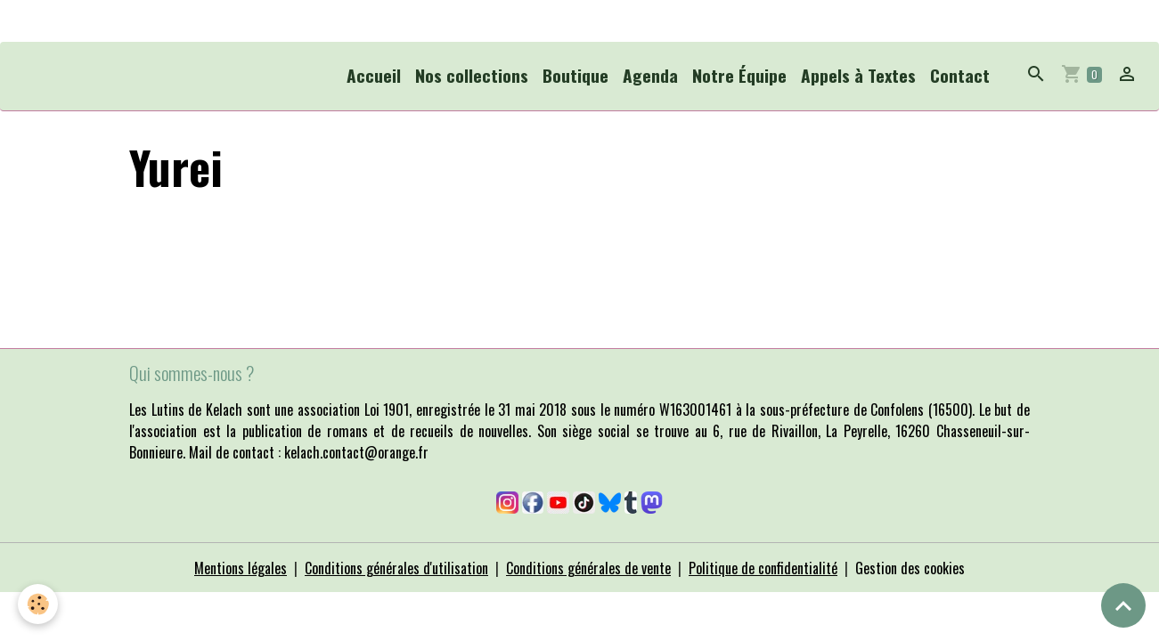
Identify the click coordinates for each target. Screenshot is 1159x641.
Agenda (650, 75)
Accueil (374, 75)
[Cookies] (38, 604)
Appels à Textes (858, 75)
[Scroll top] (1123, 605)
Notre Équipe (739, 75)
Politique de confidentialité (763, 568)
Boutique (575, 75)
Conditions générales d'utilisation (396, 568)
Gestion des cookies (910, 568)
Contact (960, 75)
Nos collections (471, 75)
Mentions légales (240, 568)
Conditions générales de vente (588, 568)
